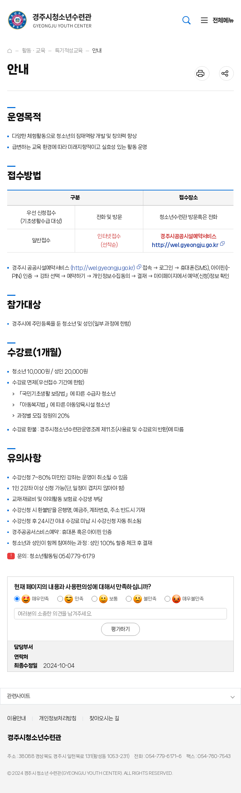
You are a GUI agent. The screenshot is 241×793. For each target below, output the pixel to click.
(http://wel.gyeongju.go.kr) (102, 268)
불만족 (150, 598)
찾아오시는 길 (104, 718)
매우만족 (40, 598)
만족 (79, 598)
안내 (96, 51)
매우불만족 (193, 598)
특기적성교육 (69, 51)
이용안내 (16, 718)
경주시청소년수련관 (34, 737)
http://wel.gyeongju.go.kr (185, 245)
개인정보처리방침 (57, 718)
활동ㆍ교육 (33, 51)
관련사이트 (18, 696)
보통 (113, 598)
